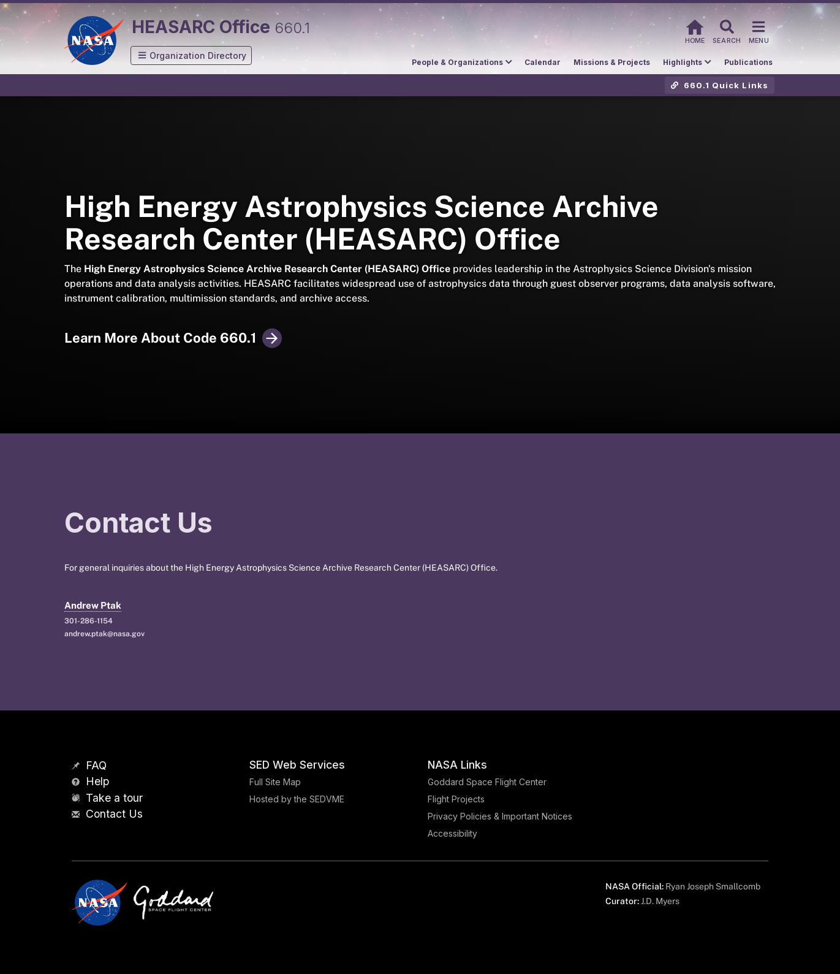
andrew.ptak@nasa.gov (104, 634)
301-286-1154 (88, 621)
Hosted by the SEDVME (296, 799)
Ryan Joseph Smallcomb (712, 886)
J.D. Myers (660, 901)
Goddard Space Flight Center (487, 782)
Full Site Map (275, 782)
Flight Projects (456, 799)
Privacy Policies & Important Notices (500, 816)
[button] (191, 55)
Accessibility (452, 833)
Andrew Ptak (92, 605)
